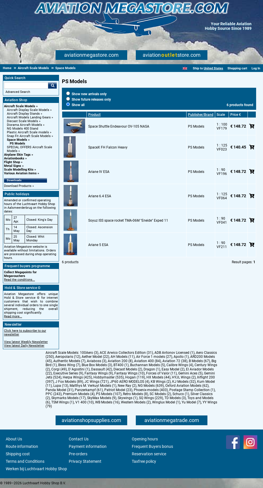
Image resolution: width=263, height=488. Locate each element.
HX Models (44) (158, 377)
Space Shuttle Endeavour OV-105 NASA (118, 126)
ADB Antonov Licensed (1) (174, 353)
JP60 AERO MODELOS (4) (129, 382)
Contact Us (79, 439)
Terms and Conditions (25, 461)
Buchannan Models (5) (147, 365)
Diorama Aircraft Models (24, 125)
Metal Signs (12, 166)
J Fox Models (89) (69, 382)
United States (213, 68)
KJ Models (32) (184, 382)
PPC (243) (54, 394)
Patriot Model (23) (118, 390)
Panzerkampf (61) (89, 390)
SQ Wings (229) (151, 398)
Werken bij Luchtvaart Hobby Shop (36, 468)
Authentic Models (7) (69, 361)
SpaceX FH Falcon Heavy (107, 147)
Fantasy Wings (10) (129, 373)
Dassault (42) (101, 369)
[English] (185, 68)
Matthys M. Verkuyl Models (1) (93, 386)
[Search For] (26, 85)
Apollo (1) (181, 357)
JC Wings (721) (97, 382)
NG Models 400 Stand (22, 128)
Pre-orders (78, 454)
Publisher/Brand (200, 115)
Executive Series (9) (68, 373)
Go (52, 85)
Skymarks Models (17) (68, 398)
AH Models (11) (123, 357)
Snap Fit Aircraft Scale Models (29, 136)
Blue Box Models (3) (97, 365)
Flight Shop (12, 162)
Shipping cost (18, 454)
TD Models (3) (175, 398)
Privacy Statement (85, 461)
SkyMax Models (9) (101, 398)
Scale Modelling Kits (19, 169)
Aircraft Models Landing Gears (29, 117)
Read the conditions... (19, 280)
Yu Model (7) (191, 402)
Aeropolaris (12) (67, 357)
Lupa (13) (60, 386)
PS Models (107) (108, 394)
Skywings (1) (128, 398)
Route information (22, 446)
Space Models (17, 140)
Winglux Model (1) (166, 402)
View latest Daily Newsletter (24, 346)
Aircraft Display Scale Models (28, 110)
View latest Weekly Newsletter (26, 342)
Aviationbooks (14, 158)
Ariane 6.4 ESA (99, 196)
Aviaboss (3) (96, 361)
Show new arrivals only (86, 94)
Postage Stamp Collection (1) (192, 390)
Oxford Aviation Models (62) (187, 386)
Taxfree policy (144, 461)
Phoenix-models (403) (151, 390)
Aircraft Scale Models (19, 106)
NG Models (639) (151, 386)
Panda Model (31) (59, 390)
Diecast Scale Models (22, 121)
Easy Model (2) (173, 369)
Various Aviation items (20, 173)
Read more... (13, 316)
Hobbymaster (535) (108, 377)
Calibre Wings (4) (179, 365)
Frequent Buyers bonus (152, 446)
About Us (14, 439)
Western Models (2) (136, 402)
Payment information (88, 446)
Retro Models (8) (135, 394)
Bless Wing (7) (69, 365)
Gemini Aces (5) (190, 373)
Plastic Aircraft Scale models (28, 132)
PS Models (17, 143)
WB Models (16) (107, 402)
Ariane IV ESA (98, 172)
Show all (75, 105)
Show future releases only (88, 99)
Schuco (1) (180, 394)
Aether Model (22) (95, 357)
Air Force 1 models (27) (154, 357)
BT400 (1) (121, 365)
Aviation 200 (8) (120, 361)
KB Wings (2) (161, 382)
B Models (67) (199, 361)
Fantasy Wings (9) (99, 373)
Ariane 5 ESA (98, 245)
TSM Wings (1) (62, 402)
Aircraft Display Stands (23, 114)
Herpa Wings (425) (77, 377)
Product (94, 115)
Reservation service (149, 454)
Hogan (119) (135, 377)
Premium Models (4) (79, 394)
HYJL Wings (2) (184, 377)
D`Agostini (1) (79, 369)
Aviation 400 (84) (147, 361)
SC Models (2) (160, 394)
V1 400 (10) (84, 402)
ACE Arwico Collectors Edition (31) (126, 353)
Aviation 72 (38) (174, 361)
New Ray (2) (127, 386)
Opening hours (145, 439)
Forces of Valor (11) (161, 373)
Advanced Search (17, 92)
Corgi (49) (59, 369)
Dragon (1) (152, 369)
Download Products (18, 186)
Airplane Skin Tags (17, 155)
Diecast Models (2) (127, 369)
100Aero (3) (89, 353)
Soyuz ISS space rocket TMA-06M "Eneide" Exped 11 (128, 220)
